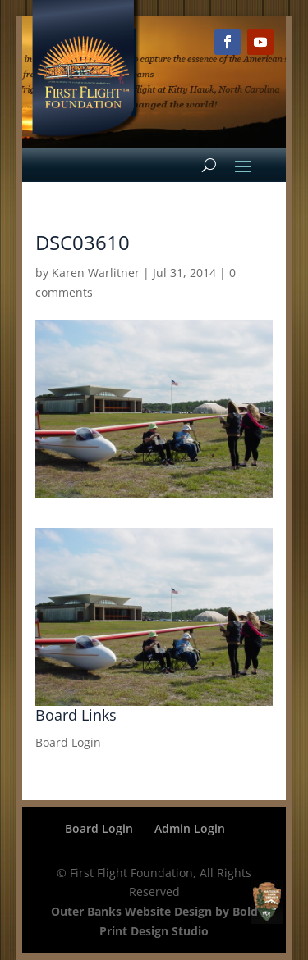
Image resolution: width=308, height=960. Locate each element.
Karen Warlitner (96, 272)
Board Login (68, 742)
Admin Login (189, 828)
